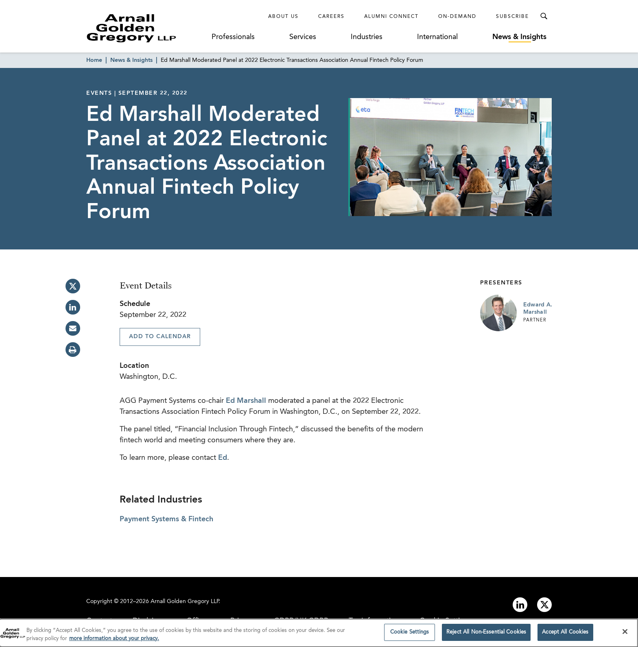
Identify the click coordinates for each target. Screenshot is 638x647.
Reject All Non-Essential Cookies (486, 635)
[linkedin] (73, 307)
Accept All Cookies (565, 635)
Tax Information (374, 621)
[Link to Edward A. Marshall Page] (498, 313)
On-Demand (457, 16)
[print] (73, 349)
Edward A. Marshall (538, 308)
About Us (283, 16)
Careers (331, 16)
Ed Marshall (246, 400)
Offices (198, 621)
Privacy (241, 621)
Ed (222, 457)
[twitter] (73, 286)
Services (302, 37)
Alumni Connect (391, 16)
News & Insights (519, 37)
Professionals (233, 37)
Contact (99, 621)
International (437, 37)
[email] (73, 328)
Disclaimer (149, 621)
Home (94, 60)
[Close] (625, 635)
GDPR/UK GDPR (301, 621)
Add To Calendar (160, 336)
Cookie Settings (446, 621)
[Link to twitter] (544, 604)
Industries (366, 37)
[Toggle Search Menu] (543, 16)
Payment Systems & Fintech (166, 519)
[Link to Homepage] (146, 28)
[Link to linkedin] (520, 604)
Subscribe (512, 16)
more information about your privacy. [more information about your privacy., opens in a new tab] (114, 641)
